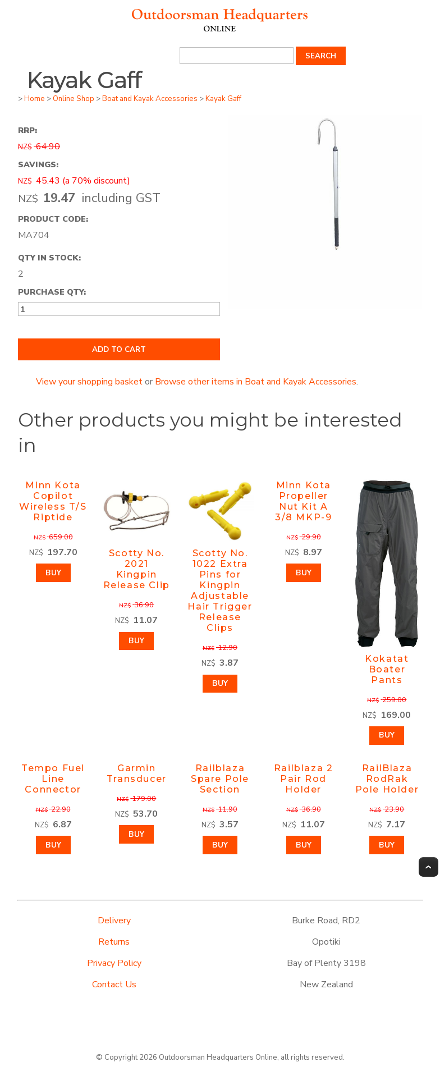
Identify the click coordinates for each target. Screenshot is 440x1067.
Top (428, 867)
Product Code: (53, 219)
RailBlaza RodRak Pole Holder (387, 779)
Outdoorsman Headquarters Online (218, 1057)
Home (34, 99)
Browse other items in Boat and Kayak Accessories (255, 381)
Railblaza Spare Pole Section (220, 779)
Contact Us (114, 984)
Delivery (114, 920)
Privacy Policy (114, 963)
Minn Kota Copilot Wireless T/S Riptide (52, 501)
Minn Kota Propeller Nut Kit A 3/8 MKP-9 (303, 501)
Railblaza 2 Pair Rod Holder (303, 779)
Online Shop (73, 99)
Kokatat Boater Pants (387, 669)
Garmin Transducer (137, 773)
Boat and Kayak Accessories (150, 99)
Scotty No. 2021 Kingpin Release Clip (136, 569)
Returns (114, 942)
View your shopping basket (89, 381)
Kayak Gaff (223, 99)
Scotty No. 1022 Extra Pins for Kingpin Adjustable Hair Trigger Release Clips (219, 590)
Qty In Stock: (49, 257)
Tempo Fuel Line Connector (53, 779)
